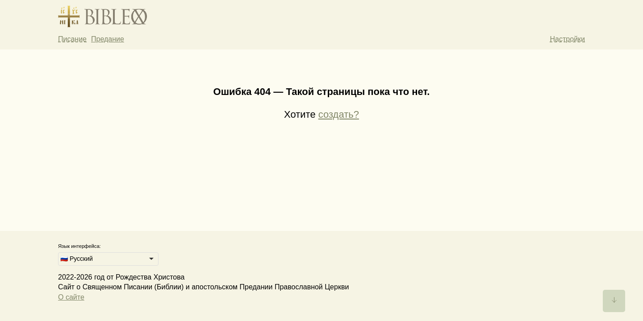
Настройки (567, 39)
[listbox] (108, 259)
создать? (338, 114)
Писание (72, 39)
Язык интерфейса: (79, 246)
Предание (107, 39)
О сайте (71, 297)
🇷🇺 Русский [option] (76, 258)
